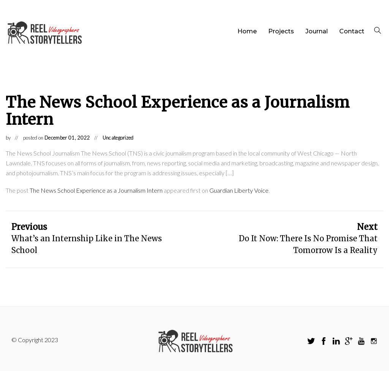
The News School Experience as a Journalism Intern (96, 190)
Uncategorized (118, 138)
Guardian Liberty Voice (239, 190)
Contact (351, 31)
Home (247, 31)
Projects (281, 31)
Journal (316, 31)
